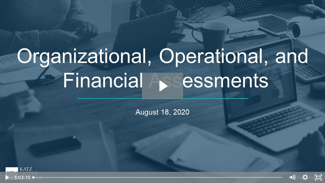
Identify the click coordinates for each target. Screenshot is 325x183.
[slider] (158, 177)
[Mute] (292, 177)
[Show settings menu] (305, 177)
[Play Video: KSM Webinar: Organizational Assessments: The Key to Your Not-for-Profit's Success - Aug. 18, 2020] (162, 86)
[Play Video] (6, 177)
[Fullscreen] (318, 177)
